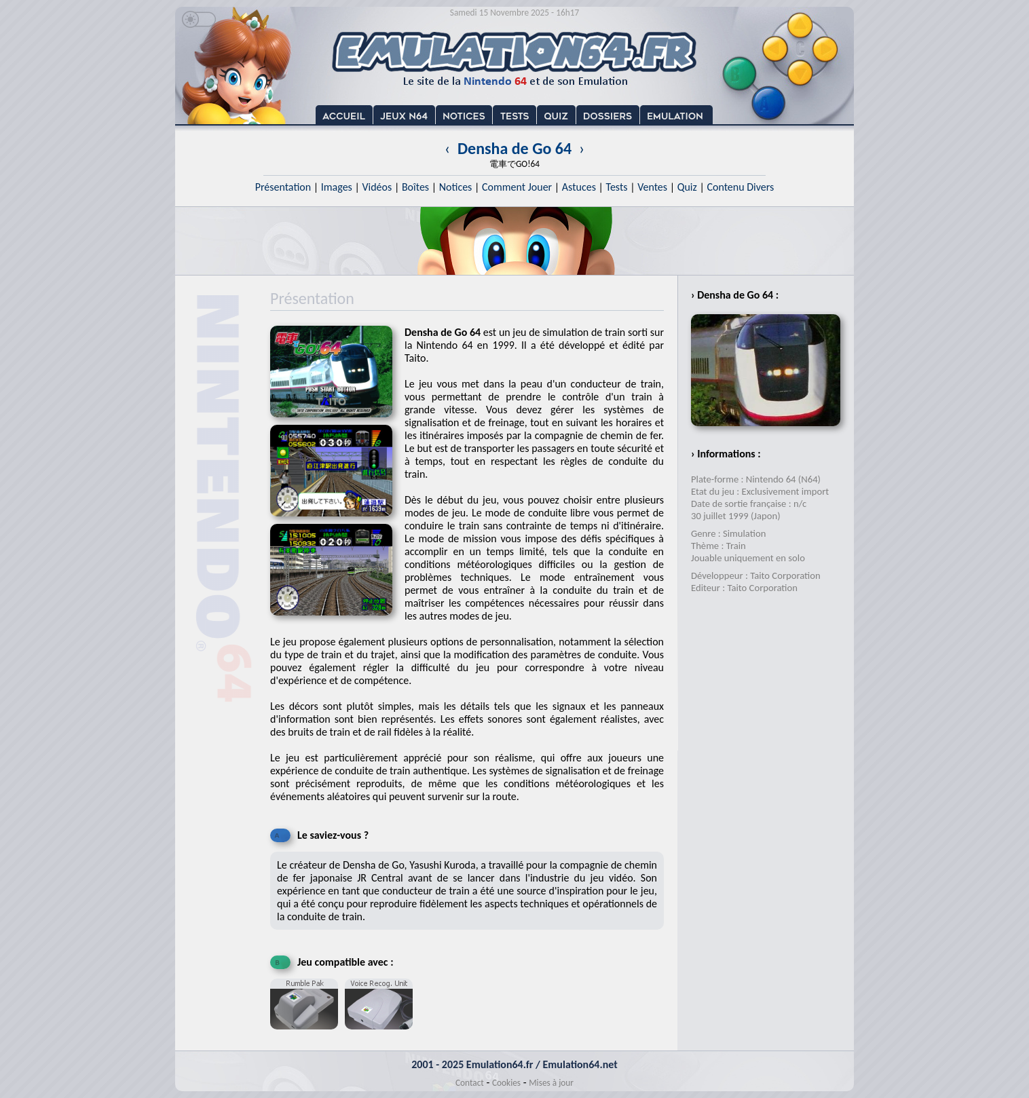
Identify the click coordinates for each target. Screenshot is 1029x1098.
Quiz (687, 187)
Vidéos (377, 187)
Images (336, 187)
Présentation (283, 187)
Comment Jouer (517, 187)
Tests (617, 187)
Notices (455, 187)
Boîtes (415, 187)
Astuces (579, 187)
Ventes (652, 187)
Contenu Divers (740, 187)
